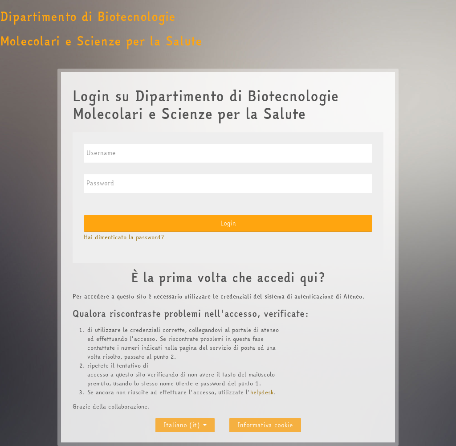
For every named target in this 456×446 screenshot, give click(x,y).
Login (228, 223)
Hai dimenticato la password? (124, 237)
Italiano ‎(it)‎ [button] (185, 423)
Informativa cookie (265, 425)
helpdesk (261, 392)
